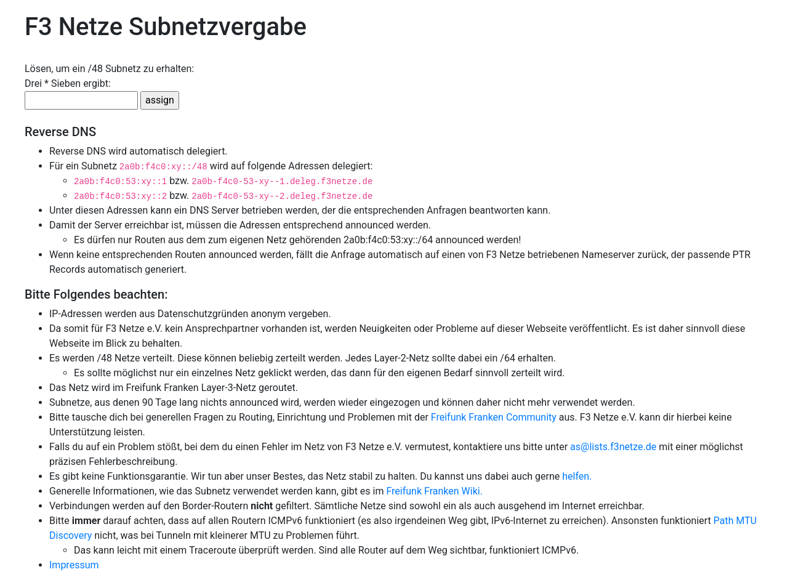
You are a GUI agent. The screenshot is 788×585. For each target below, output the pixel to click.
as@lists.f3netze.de (613, 447)
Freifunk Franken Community (494, 417)
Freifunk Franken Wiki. (434, 491)
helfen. (577, 476)
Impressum (74, 565)
